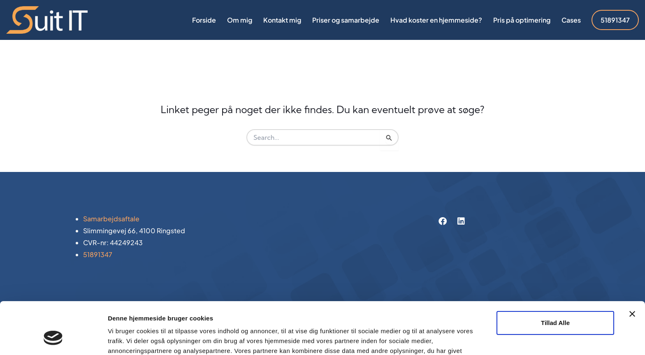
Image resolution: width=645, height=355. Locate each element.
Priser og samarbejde (345, 20)
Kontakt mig (282, 20)
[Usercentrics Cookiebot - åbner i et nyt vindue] (53, 339)
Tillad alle (555, 278)
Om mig (239, 20)
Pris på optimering (521, 20)
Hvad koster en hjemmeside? (436, 20)
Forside (204, 20)
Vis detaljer (124, 338)
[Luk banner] (632, 269)
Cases (571, 20)
